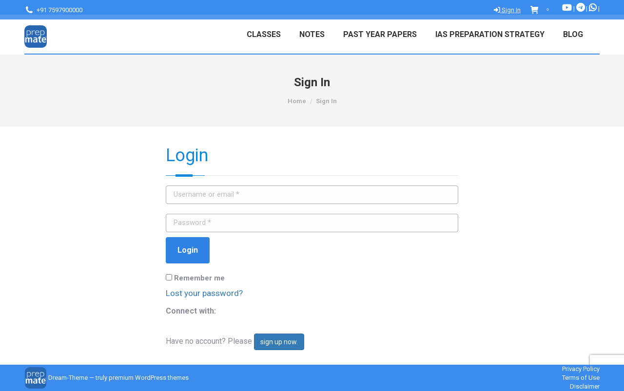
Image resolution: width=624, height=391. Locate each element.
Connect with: (191, 311)
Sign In (507, 10)
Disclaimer (585, 386)
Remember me (195, 278)
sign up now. (279, 342)
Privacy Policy (581, 368)
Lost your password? (204, 293)
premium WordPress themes (149, 377)
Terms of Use (581, 377)
